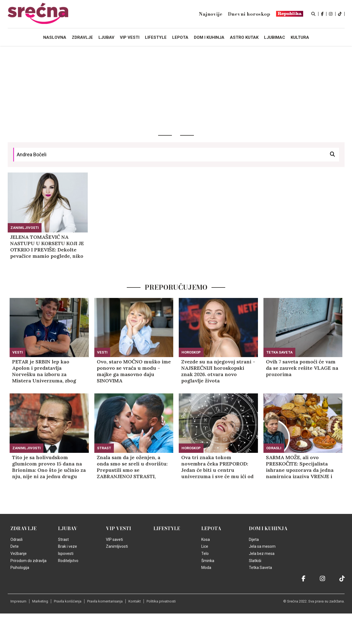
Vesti (17, 352)
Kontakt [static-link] (134, 601)
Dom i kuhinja (268, 528)
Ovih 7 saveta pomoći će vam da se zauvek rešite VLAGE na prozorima (302, 367)
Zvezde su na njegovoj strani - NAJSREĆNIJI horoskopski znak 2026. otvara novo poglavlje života (218, 371)
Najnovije (210, 14)
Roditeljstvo (68, 560)
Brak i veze (67, 546)
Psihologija (19, 567)
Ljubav (68, 528)
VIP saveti (114, 539)
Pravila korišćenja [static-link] (67, 601)
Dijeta (254, 539)
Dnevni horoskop (249, 14)
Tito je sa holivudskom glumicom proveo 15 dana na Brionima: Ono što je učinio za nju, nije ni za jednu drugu (49, 467)
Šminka (207, 560)
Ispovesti (65, 553)
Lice (204, 546)
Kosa (205, 539)
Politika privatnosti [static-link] (161, 601)
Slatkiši (255, 560)
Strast (104, 448)
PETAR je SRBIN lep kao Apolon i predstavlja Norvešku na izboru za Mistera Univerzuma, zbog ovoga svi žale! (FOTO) (44, 371)
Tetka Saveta (279, 352)
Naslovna (54, 37)
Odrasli (273, 448)
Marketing (40, 601)
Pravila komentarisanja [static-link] (105, 601)
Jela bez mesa (261, 553)
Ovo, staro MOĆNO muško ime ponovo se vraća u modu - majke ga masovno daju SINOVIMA (134, 371)
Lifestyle (166, 528)
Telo (205, 553)
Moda (206, 567)
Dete (14, 546)
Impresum (18, 601)
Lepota (211, 528)
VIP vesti (118, 528)
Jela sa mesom (262, 546)
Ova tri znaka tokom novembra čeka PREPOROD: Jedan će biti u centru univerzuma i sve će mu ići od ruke (217, 467)
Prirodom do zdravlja (28, 560)
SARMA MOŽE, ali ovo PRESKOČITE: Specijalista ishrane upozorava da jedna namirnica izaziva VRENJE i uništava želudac (300, 467)
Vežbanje (18, 553)
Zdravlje (23, 528)
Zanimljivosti (24, 227)
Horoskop (191, 352)
